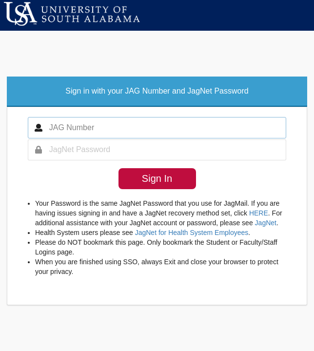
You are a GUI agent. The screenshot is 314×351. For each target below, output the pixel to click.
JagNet (265, 223)
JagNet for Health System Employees (192, 232)
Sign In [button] (157, 178)
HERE (258, 213)
